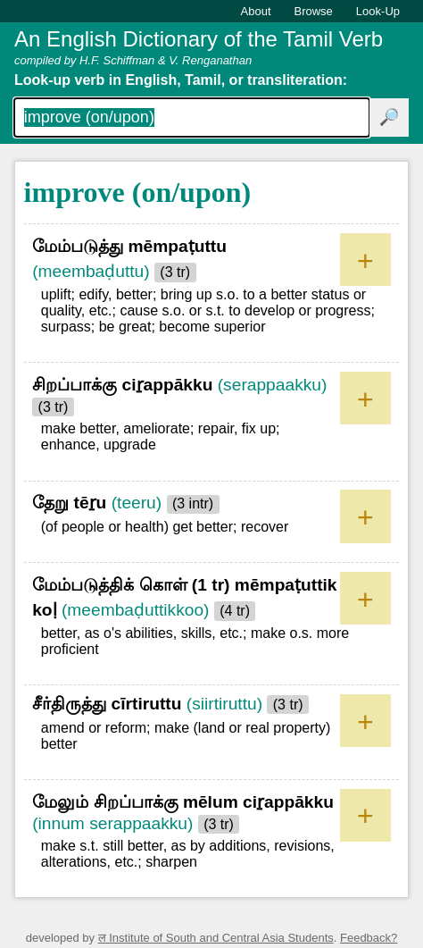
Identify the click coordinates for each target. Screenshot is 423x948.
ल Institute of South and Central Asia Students (216, 937)
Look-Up (378, 11)
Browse (313, 11)
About (256, 11)
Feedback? (368, 937)
